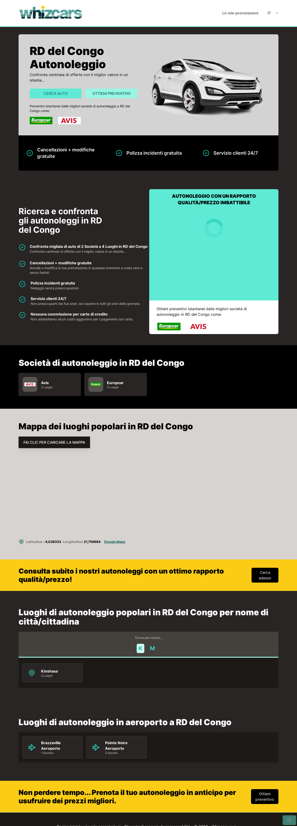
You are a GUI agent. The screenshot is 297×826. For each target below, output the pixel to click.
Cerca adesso (265, 575)
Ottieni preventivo (111, 93)
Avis (45, 382)
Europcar (115, 382)
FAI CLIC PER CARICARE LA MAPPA (54, 442)
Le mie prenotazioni (240, 13)
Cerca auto (56, 93)
